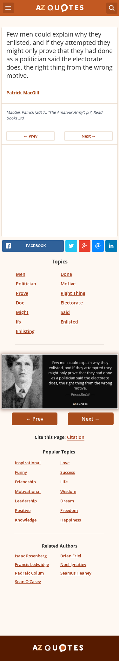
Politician (26, 284)
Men (20, 274)
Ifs (18, 322)
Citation (75, 437)
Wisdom (68, 491)
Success (67, 472)
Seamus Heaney (75, 573)
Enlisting (25, 331)
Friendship (25, 482)
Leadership (26, 501)
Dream (67, 501)
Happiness (70, 520)
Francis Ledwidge (32, 564)
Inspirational (28, 463)
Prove (22, 293)
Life (64, 482)
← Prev (30, 136)
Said (65, 312)
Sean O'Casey (28, 581)
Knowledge (25, 520)
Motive (68, 284)
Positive (22, 510)
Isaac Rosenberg (31, 556)
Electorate (72, 303)
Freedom (69, 510)
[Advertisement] (59, 192)
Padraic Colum (29, 573)
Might (22, 312)
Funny (21, 472)
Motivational (28, 491)
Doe (20, 303)
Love (64, 463)
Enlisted (69, 322)
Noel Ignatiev (73, 564)
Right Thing (73, 293)
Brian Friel (70, 556)
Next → (89, 136)
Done (66, 274)
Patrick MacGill (22, 93)
